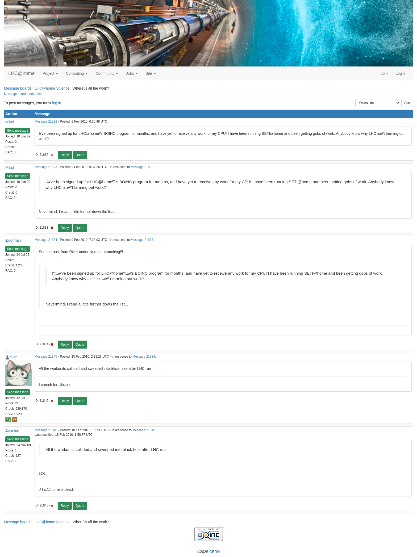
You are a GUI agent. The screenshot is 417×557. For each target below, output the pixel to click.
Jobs (131, 73)
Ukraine (65, 385)
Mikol (9, 122)
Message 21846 (46, 430)
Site (151, 73)
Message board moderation (23, 94)
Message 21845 (46, 356)
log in (56, 103)
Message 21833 (46, 167)
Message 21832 (46, 121)
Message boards (18, 88)
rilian (14, 357)
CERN (214, 552)
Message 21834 (46, 240)
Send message (17, 130)
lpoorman (13, 240)
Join (384, 73)
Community (106, 73)
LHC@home (21, 73)
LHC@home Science (52, 88)
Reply (65, 155)
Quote (80, 155)
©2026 (208, 552)
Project (50, 73)
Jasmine (12, 431)
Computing (77, 73)
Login (400, 73)
